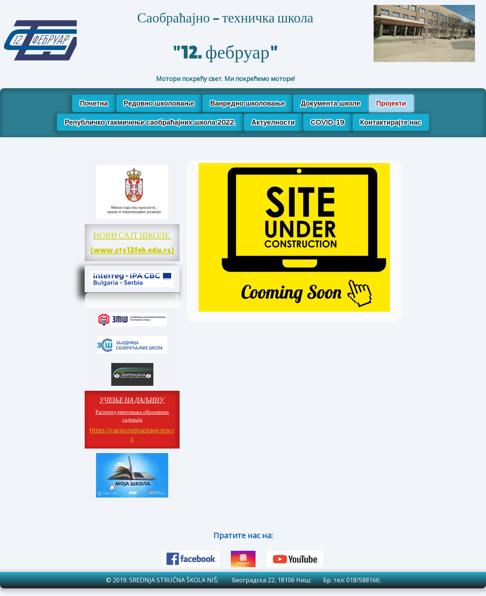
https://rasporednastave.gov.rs (132, 434)
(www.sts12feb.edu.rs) (132, 250)
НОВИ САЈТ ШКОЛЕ (132, 235)
